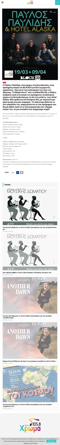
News (4, 82)
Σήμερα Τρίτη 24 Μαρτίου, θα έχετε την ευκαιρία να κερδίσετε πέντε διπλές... (30, 361)
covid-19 (14, 159)
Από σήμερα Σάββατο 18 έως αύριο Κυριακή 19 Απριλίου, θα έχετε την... (27, 272)
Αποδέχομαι (51, 441)
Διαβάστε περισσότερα (30, 443)
